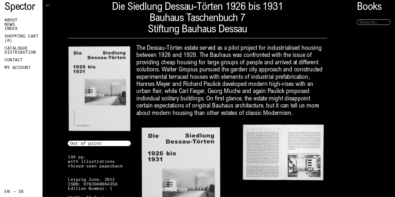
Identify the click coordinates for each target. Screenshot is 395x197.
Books (369, 7)
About (11, 20)
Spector (19, 7)
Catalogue (16, 48)
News (9, 24)
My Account (17, 67)
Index (11, 28)
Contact (13, 60)
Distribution (20, 52)
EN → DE (14, 191)
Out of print (86, 143)
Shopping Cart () (21, 38)
